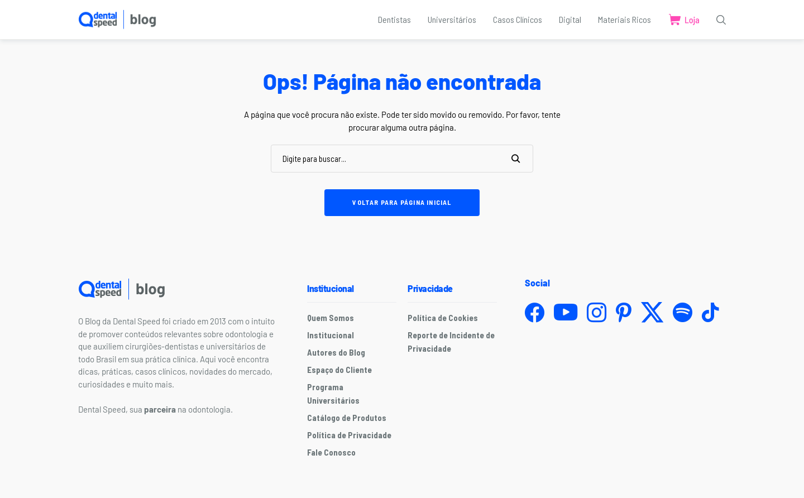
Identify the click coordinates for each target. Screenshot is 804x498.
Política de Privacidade (349, 435)
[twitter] (652, 312)
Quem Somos (330, 318)
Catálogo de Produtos (346, 418)
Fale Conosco (331, 452)
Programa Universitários (333, 393)
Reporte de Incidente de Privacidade (451, 341)
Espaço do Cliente (339, 370)
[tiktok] (710, 312)
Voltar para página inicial (401, 202)
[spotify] (682, 312)
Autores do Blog (336, 352)
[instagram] (596, 312)
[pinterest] (623, 312)
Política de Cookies (443, 318)
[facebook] (534, 312)
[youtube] (565, 312)
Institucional (330, 335)
